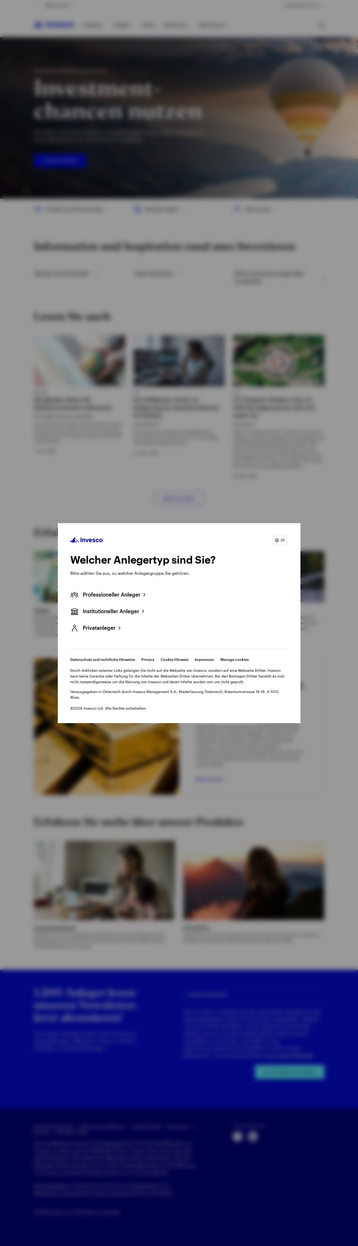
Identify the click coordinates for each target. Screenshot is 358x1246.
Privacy (148, 659)
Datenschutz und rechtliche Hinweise (102, 659)
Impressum (204, 659)
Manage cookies (234, 659)
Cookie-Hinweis (174, 659)
